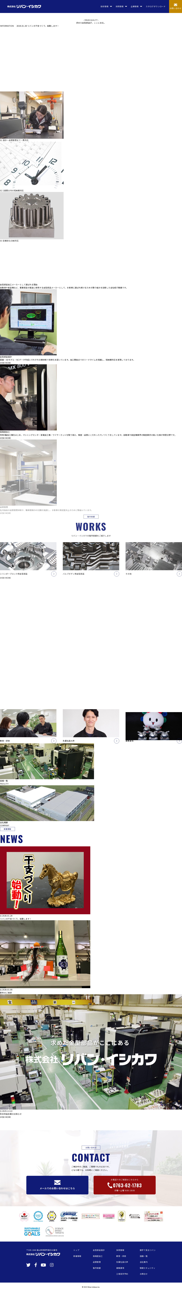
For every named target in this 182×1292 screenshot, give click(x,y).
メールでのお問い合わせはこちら (57, 1185)
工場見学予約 (122, 1273)
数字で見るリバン (148, 1250)
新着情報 (77, 1256)
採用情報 (120, 1250)
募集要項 (120, 1268)
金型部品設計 (99, 1250)
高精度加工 (98, 1256)
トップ (76, 1250)
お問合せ (144, 1273)
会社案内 (144, 1262)
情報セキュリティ (147, 1268)
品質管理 (97, 1262)
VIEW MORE (5, 362)
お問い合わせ (176, 7)
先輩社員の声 (122, 1262)
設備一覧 (144, 1256)
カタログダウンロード (156, 6)
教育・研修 (121, 1256)
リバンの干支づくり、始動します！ (29, 25)
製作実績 (97, 1268)
